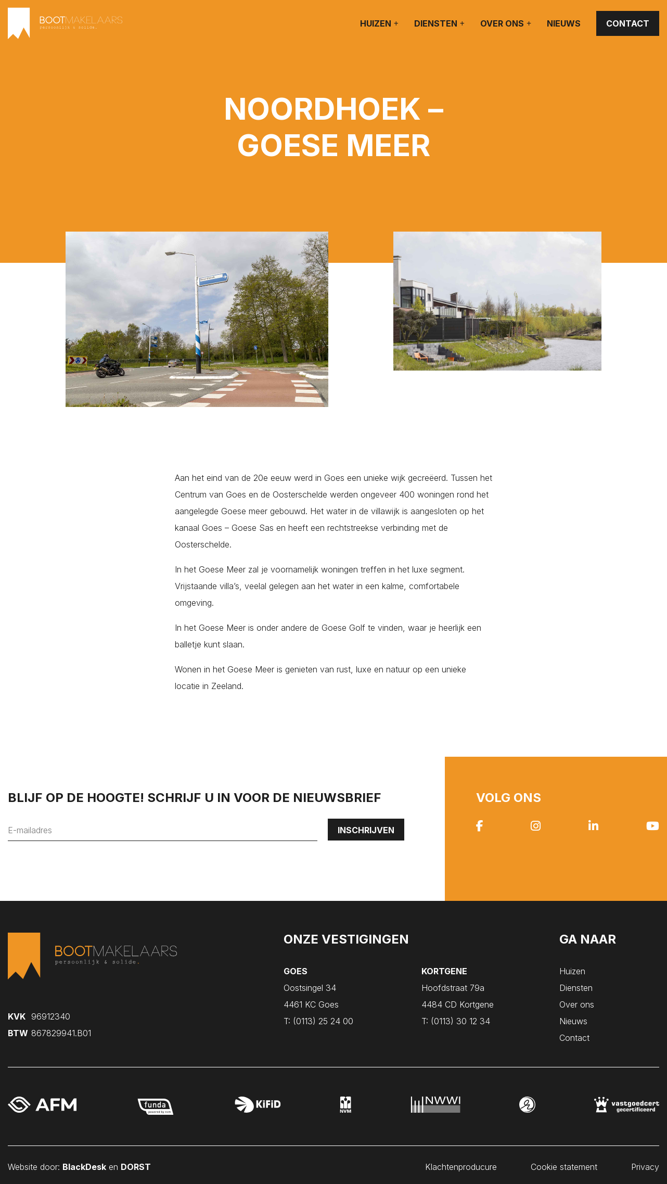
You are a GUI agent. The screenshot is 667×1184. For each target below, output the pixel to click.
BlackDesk (84, 1163)
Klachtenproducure (461, 1163)
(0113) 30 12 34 (455, 1021)
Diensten (435, 23)
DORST (136, 1163)
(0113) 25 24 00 (318, 1021)
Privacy (645, 1163)
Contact (627, 23)
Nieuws (564, 23)
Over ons (502, 23)
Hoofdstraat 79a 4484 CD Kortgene (457, 988)
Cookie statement (564, 1163)
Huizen (375, 23)
